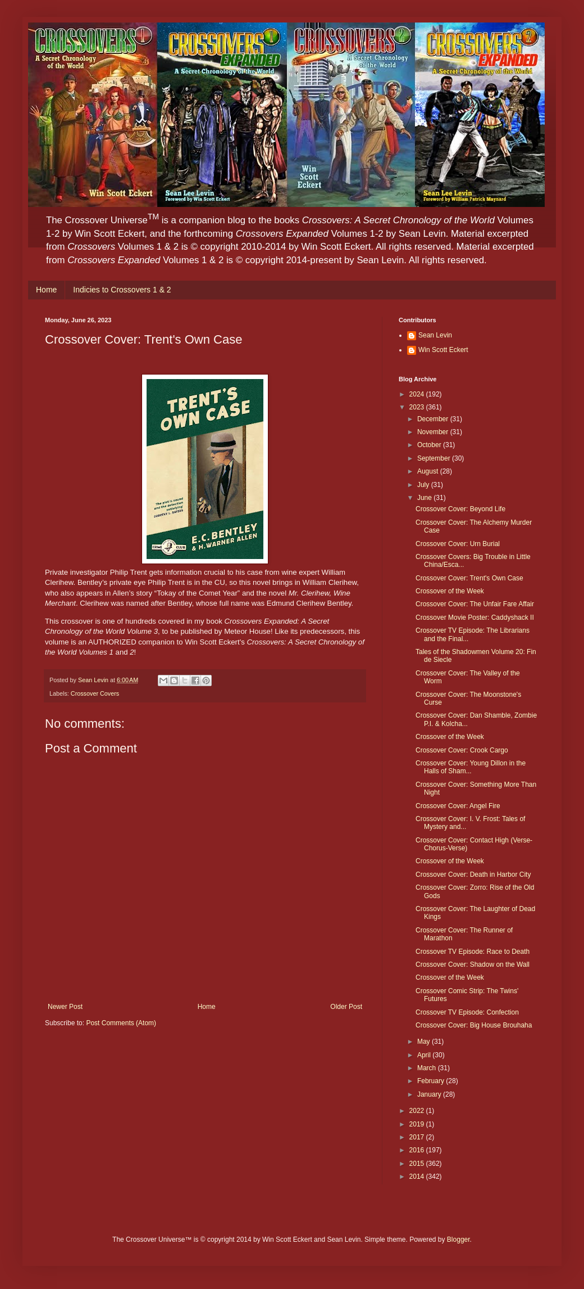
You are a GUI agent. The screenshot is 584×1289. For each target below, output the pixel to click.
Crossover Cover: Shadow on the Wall (473, 964)
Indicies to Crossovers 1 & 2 (122, 289)
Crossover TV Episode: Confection (467, 1012)
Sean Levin (435, 335)
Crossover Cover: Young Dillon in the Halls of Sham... (471, 767)
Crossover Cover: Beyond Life (460, 509)
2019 (417, 1124)
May (424, 1041)
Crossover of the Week (450, 591)
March (427, 1068)
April (424, 1055)
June (425, 498)
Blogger (458, 1239)
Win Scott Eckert (443, 350)
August (428, 471)
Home (46, 289)
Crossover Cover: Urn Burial (458, 544)
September (434, 458)
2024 (417, 394)
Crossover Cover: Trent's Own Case (469, 578)
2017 (417, 1137)
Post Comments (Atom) (121, 1023)
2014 (417, 1176)
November (433, 432)
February (431, 1081)
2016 (417, 1150)
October (430, 445)
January (430, 1094)
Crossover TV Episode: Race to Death (473, 952)
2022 (417, 1111)
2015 (417, 1164)
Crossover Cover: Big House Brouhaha (474, 1025)
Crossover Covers (95, 693)
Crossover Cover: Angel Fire (458, 806)
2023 (417, 407)
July (424, 485)
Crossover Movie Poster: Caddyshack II (475, 617)
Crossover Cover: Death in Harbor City (473, 874)
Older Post (346, 1007)
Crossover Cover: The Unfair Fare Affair (475, 604)
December (433, 419)
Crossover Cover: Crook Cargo (462, 750)
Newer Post (65, 1007)
